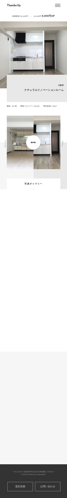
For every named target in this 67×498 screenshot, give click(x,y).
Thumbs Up (14, 5)
